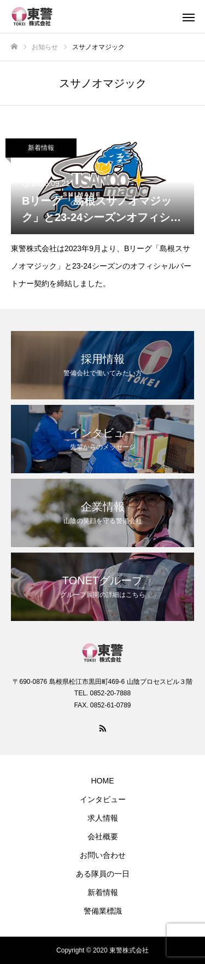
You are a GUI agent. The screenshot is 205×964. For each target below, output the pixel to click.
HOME (102, 780)
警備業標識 (103, 911)
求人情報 (102, 818)
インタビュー (103, 799)
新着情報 (41, 148)
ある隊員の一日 (103, 873)
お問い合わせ (103, 855)
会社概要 (102, 836)
